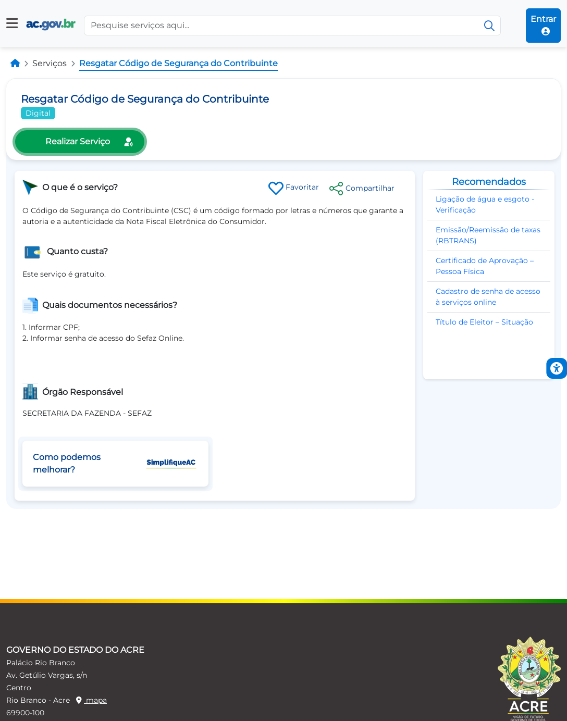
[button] (12, 23)
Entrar (543, 24)
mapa (91, 700)
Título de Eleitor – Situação (484, 322)
